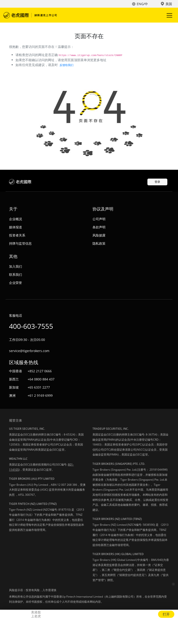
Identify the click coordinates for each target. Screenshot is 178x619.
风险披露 (98, 235)
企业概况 (15, 219)
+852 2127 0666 (40, 371)
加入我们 (15, 266)
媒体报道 (15, 227)
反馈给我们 (66, 65)
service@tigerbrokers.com (29, 351)
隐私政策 (98, 243)
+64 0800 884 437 (41, 379)
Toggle (168, 15)
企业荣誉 (15, 282)
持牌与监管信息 (20, 243)
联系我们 (15, 274)
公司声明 (98, 219)
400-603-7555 (31, 326)
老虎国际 (30, 15)
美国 (168, 4)
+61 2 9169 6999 (40, 395)
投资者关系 (17, 235)
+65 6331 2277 (39, 387)
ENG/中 (142, 4)
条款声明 (98, 227)
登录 (157, 182)
